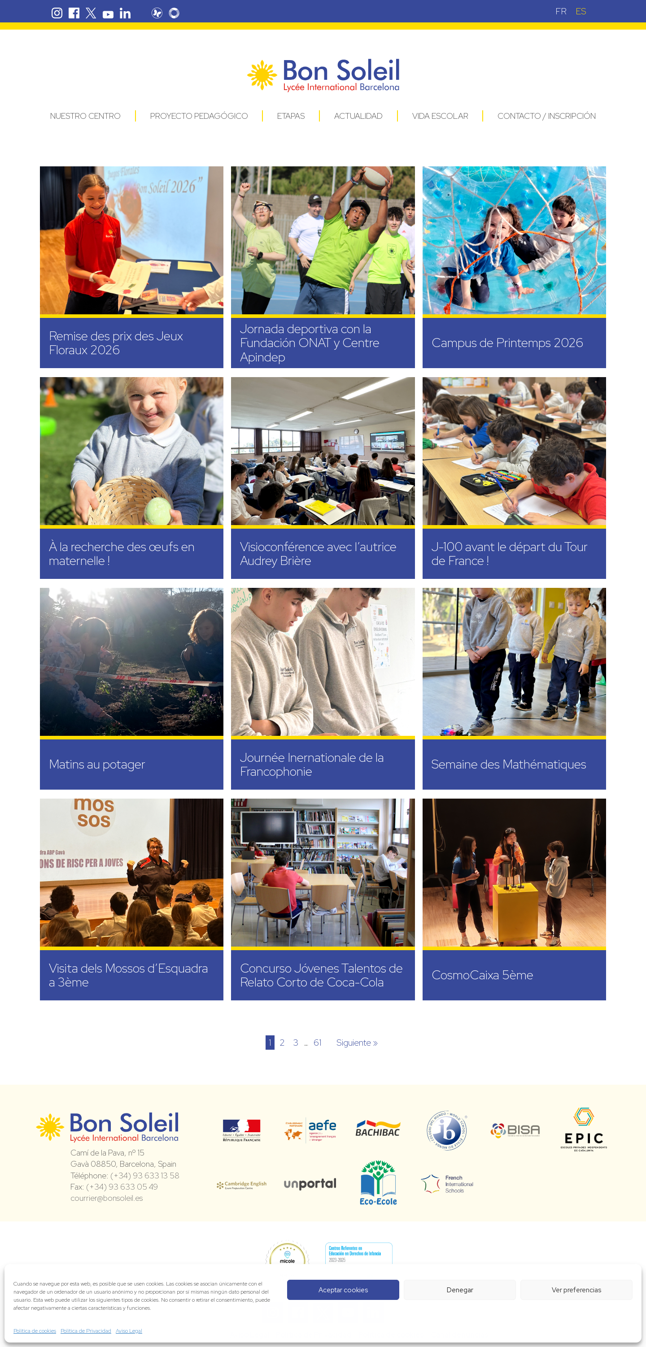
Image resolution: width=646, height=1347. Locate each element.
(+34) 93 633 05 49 (122, 1187)
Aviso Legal (129, 1330)
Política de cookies (34, 1330)
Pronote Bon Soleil (158, 13)
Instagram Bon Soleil (57, 13)
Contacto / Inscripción (547, 116)
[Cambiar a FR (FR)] (561, 11)
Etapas (291, 116)
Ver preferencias (576, 1290)
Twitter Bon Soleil (91, 13)
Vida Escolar (440, 116)
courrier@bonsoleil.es (106, 1198)
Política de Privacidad (86, 1330)
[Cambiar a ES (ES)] (581, 11)
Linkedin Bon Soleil (125, 13)
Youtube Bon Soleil (108, 13)
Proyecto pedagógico (199, 116)
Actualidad (358, 116)
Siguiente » (357, 1042)
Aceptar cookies (343, 1290)
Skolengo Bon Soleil (175, 13)
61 (318, 1042)
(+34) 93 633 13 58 (144, 1175)
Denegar (460, 1290)
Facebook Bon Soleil (74, 13)
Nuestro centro (85, 116)
